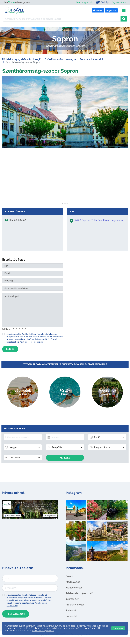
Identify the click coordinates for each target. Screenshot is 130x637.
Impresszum (72, 599)
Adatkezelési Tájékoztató (31, 342)
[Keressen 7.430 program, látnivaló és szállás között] (62, 19)
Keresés (65, 457)
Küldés (10, 349)
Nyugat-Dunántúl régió (27, 59)
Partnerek (71, 610)
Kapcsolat (71, 616)
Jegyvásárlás (118, 2)
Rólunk (69, 576)
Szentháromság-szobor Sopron (45, 70)
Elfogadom (118, 628)
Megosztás (50, 516)
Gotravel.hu (18, 502)
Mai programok (84, 2)
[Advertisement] (65, 185)
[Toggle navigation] (124, 10)
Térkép (102, 2)
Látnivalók (97, 59)
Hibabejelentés (74, 587)
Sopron (84, 59)
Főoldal (6, 59)
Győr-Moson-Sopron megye (60, 59)
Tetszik (12, 516)
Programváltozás (75, 604)
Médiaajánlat (73, 582)
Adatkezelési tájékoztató (79, 593)
